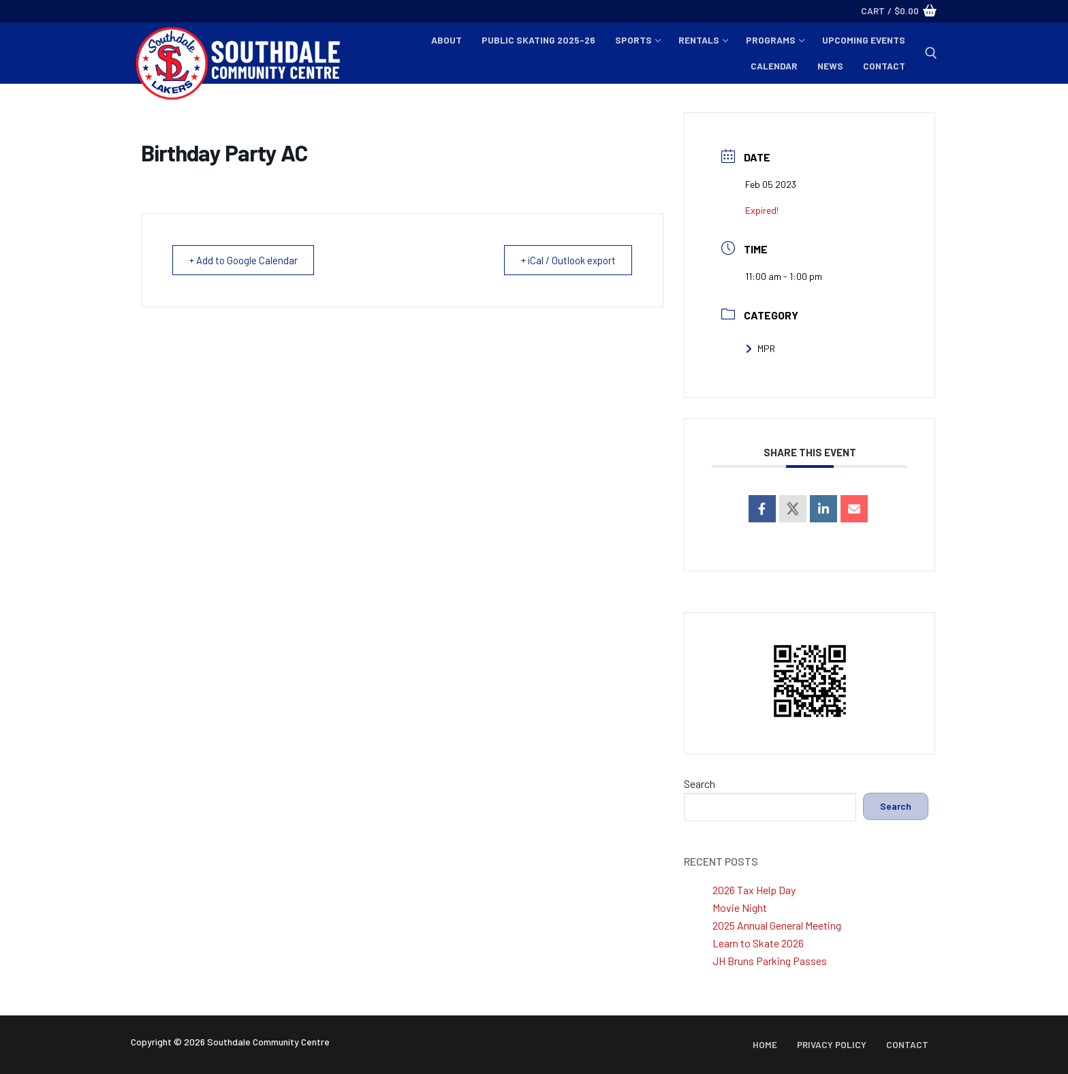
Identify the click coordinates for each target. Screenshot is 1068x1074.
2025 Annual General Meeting (776, 925)
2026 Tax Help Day (754, 889)
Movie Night (739, 907)
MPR (760, 348)
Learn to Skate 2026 (758, 942)
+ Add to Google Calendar (246, 260)
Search (699, 783)
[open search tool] (931, 53)
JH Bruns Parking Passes (769, 960)
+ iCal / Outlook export (564, 260)
